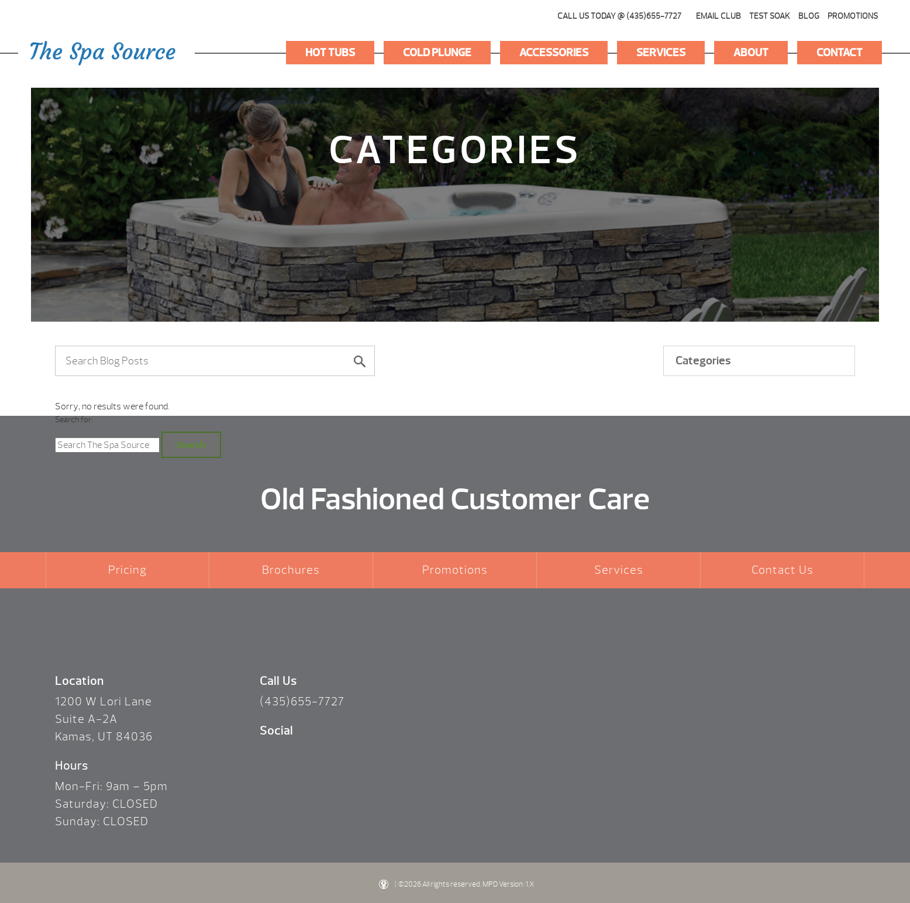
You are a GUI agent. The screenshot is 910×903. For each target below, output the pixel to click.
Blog (808, 16)
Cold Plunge (437, 53)
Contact (839, 53)
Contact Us (783, 570)
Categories (703, 360)
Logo (102, 53)
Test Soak (769, 16)
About (750, 53)
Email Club (718, 16)
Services (660, 53)
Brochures (291, 570)
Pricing (127, 570)
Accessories (553, 53)
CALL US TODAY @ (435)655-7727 (619, 16)
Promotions (853, 16)
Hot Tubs (330, 53)
